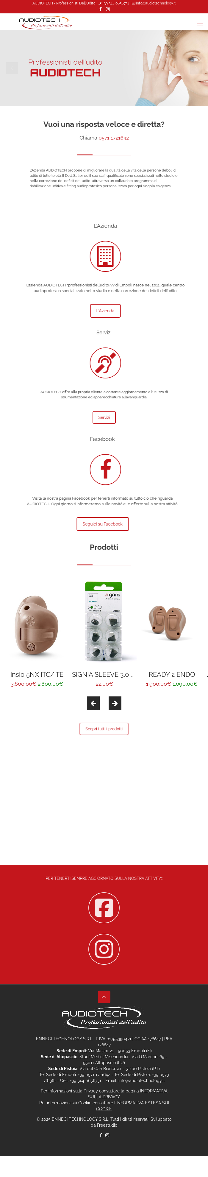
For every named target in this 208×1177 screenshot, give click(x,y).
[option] (37, 634)
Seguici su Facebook (119, 524)
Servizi (104, 417)
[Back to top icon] (104, 997)
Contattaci (104, 828)
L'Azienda (89, 310)
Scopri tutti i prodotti (104, 729)
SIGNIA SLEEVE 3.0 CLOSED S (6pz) (125, 674)
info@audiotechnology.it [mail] (156, 3)
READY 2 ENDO (172, 674)
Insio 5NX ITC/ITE (36, 674)
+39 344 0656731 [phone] (115, 3)
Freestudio (107, 1125)
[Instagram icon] (108, 9)
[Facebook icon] (100, 9)
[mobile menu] (200, 24)
